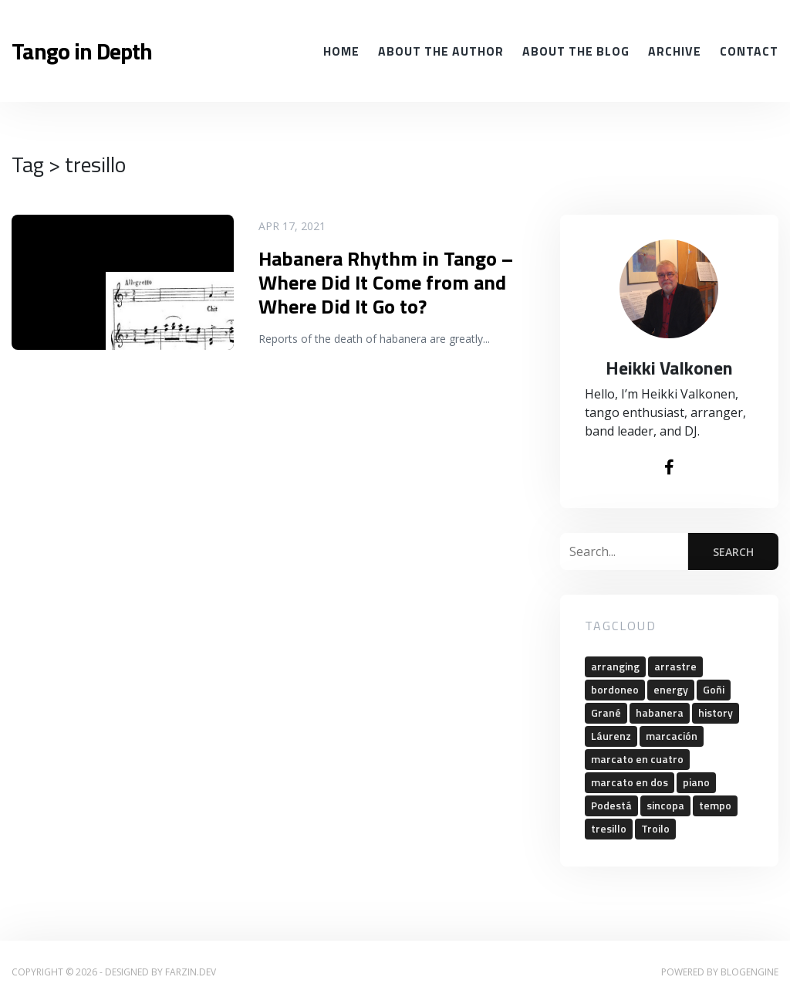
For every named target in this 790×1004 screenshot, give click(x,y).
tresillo (608, 828)
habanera (660, 712)
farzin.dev (190, 972)
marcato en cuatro (637, 759)
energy (670, 689)
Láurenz (611, 736)
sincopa (665, 805)
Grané (606, 712)
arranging (615, 666)
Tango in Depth (82, 51)
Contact (749, 51)
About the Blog (576, 51)
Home (341, 51)
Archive (674, 51)
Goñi (713, 689)
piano (696, 782)
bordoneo (615, 689)
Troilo (655, 828)
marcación (671, 736)
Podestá (611, 805)
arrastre (675, 666)
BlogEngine (749, 972)
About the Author (441, 51)
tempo (715, 805)
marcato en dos (629, 782)
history (715, 712)
